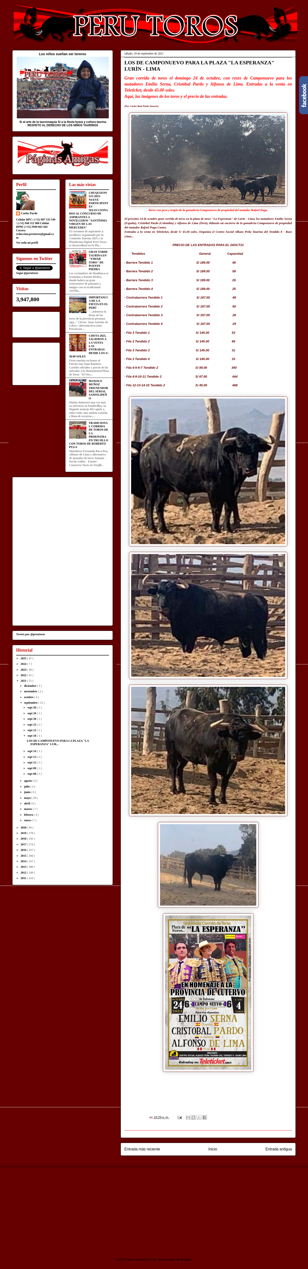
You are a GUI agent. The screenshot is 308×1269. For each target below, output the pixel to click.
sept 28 (32, 719)
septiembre (31, 702)
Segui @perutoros (27, 273)
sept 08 (32, 773)
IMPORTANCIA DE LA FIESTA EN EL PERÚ (98, 302)
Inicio (212, 1149)
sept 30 (32, 707)
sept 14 (32, 751)
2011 (24, 878)
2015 (24, 855)
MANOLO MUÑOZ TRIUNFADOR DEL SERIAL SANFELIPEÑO (98, 389)
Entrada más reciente (142, 1149)
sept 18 (32, 735)
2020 (24, 827)
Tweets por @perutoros (30, 634)
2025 (24, 658)
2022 (24, 675)
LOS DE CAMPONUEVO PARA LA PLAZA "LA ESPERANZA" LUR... (58, 742)
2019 (24, 833)
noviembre (31, 691)
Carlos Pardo (29, 213)
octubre (29, 697)
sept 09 (32, 768)
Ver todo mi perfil (27, 242)
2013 (24, 866)
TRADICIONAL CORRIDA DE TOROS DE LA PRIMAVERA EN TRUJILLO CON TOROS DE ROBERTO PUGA (88, 435)
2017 (24, 844)
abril (27, 803)
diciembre (30, 686)
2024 (24, 664)
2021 (24, 680)
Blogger (186, 1259)
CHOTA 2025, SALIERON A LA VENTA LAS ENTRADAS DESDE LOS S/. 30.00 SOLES (89, 346)
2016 (24, 850)
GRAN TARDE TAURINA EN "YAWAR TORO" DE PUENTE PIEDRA (98, 260)
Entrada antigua (278, 1149)
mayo (28, 798)
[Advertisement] (52, 1208)
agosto (28, 780)
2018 (24, 838)
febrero (29, 814)
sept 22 (32, 730)
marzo (28, 809)
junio (27, 792)
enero (28, 820)
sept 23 (32, 724)
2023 (24, 669)
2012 (24, 872)
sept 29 (32, 713)
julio (27, 786)
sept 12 (32, 762)
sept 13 (32, 757)
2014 (24, 861)
